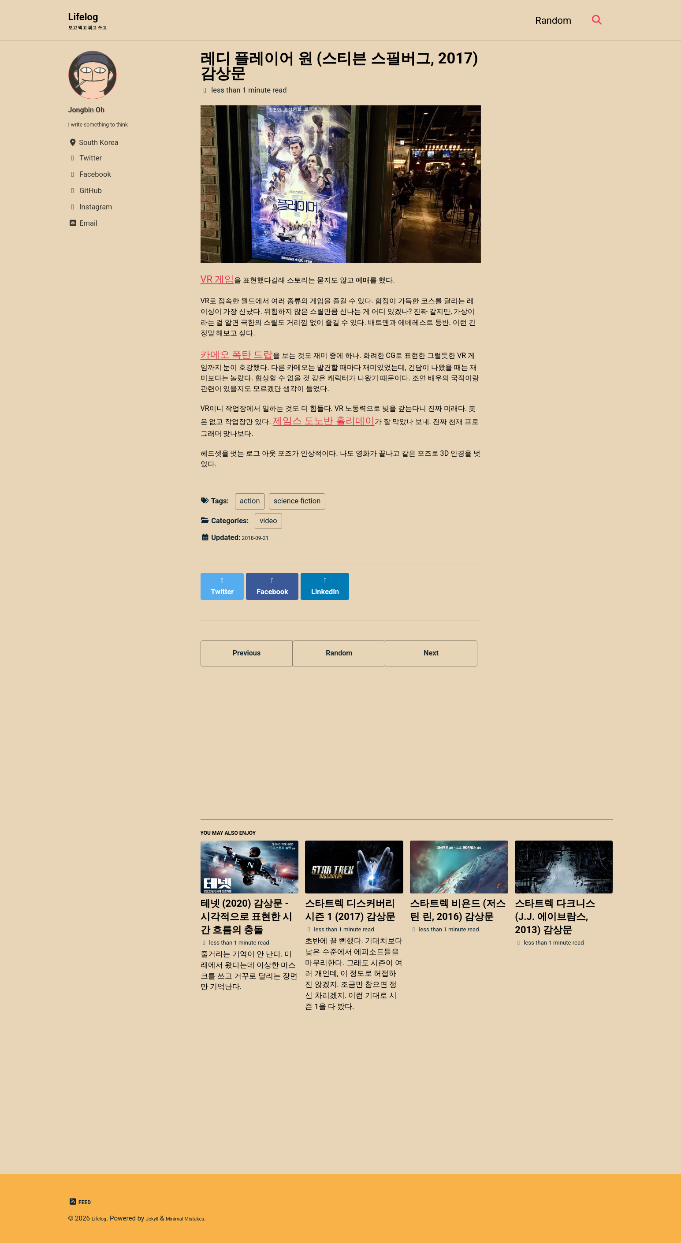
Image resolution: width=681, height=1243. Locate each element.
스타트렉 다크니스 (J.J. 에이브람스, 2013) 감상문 (555, 1020)
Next (431, 744)
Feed (82, 1202)
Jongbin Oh (93, 111)
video (268, 616)
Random (548, 21)
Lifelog (95, 22)
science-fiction (297, 596)
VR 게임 (217, 285)
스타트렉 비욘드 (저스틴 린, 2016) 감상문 (458, 1013)
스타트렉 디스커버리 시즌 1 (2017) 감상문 (350, 1013)
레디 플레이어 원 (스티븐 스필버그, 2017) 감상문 (339, 68)
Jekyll (159, 1218)
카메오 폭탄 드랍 (237, 397)
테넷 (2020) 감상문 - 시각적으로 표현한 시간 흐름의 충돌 (247, 1020)
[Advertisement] (407, 853)
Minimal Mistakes (202, 1218)
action (250, 596)
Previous (246, 744)
